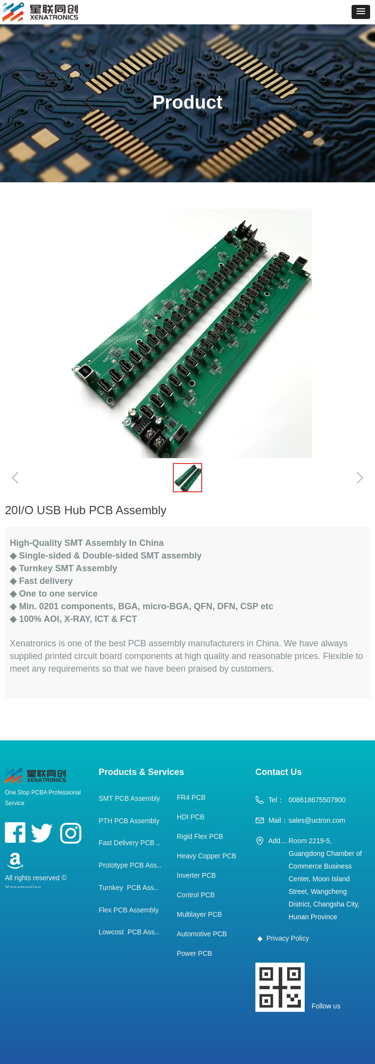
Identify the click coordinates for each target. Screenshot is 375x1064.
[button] (361, 12)
